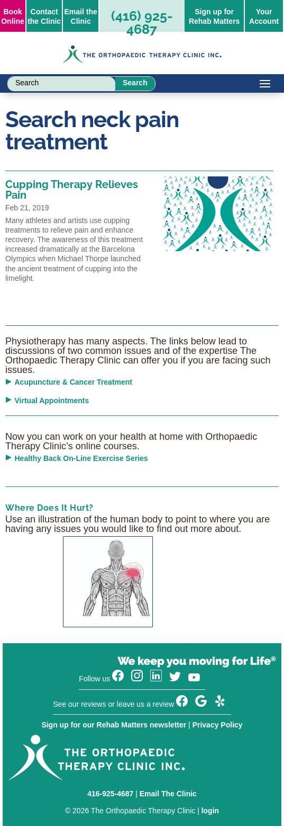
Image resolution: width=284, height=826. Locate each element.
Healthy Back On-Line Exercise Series (81, 458)
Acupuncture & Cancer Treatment (74, 382)
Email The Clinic (168, 793)
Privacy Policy (218, 725)
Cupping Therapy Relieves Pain (71, 189)
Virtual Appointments (52, 400)
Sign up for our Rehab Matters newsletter (113, 725)
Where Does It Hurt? (49, 508)
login (210, 810)
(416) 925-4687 (141, 22)
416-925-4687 (110, 793)
